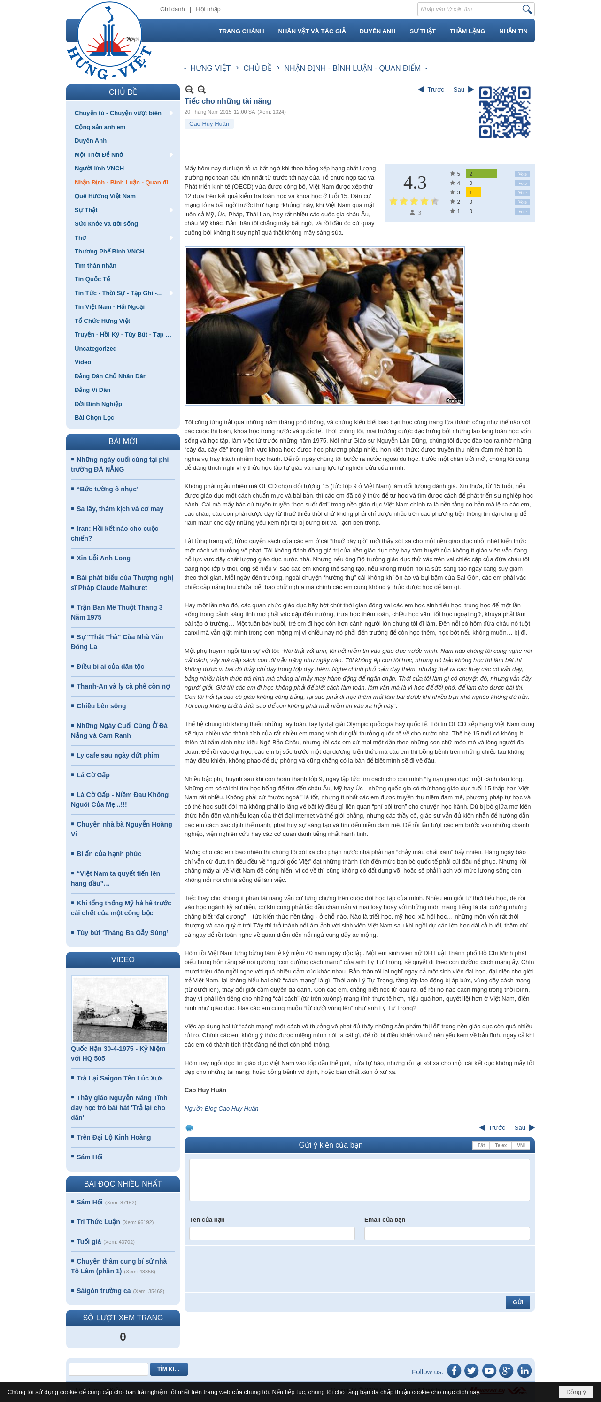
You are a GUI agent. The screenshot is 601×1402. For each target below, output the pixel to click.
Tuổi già (89, 1241)
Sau (459, 89)
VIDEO (123, 960)
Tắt (481, 1145)
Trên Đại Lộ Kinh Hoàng (114, 1137)
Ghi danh (172, 9)
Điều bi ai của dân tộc (110, 666)
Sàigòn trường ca (104, 1291)
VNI (521, 1145)
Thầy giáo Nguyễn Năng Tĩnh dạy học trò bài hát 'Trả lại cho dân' (119, 1107)
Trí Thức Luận (98, 1222)
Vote (522, 173)
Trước (436, 89)
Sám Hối (89, 1157)
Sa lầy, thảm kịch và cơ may (120, 509)
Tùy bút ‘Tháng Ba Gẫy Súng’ (122, 932)
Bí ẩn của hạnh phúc (109, 854)
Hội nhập (208, 9)
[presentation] (260, 1268)
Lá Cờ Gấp (93, 775)
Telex (501, 1145)
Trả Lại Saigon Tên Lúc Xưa (120, 1078)
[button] (123, 113)
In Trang (189, 1128)
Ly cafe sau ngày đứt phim (118, 755)
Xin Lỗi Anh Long (104, 558)
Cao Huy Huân (209, 123)
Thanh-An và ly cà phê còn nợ (123, 686)
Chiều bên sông (101, 706)
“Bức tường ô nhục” (108, 489)
